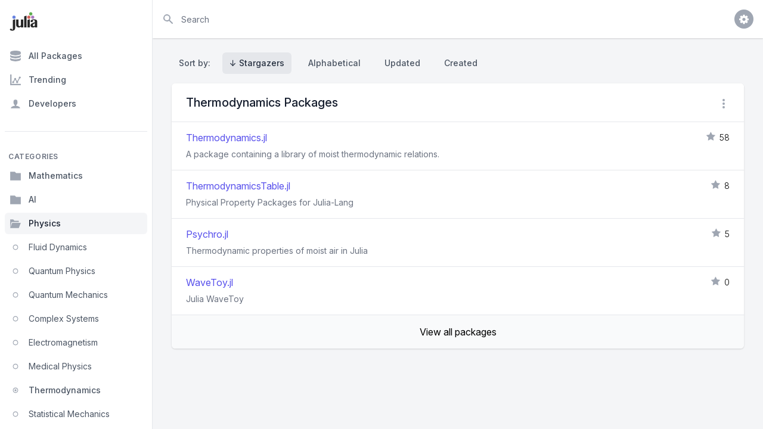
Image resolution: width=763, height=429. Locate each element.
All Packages (46, 56)
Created (460, 63)
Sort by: (197, 63)
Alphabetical (334, 63)
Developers (43, 104)
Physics (35, 223)
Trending (38, 80)
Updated (402, 63)
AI (23, 200)
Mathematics (46, 176)
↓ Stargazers (256, 63)
